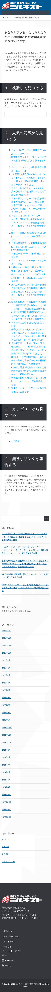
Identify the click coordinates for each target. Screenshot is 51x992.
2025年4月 (6, 698)
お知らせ (15, 441)
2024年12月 (7, 727)
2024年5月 (6, 780)
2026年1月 (6, 630)
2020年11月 (7, 817)
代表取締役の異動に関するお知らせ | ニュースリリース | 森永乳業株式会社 (28, 381)
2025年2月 (6, 712)
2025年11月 (7, 645)
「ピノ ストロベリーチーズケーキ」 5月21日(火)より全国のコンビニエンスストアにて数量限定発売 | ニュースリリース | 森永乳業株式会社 (28, 223)
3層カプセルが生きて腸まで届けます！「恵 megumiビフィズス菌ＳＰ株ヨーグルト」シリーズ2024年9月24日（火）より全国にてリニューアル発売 (28, 274)
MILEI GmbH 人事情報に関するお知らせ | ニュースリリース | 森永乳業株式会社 (25, 575)
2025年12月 (7, 638)
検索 (46, 518)
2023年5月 (6, 810)
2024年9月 (6, 750)
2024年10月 (7, 742)
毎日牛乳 (5, 854)
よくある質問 (9, 941)
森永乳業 (5, 847)
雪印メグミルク (8, 862)
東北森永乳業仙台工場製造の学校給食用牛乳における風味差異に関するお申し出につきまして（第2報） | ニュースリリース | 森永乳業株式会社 (28, 291)
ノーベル (5, 839)
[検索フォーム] (23, 114)
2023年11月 (7, 802)
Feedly (8, 966)
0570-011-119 (22, 911)
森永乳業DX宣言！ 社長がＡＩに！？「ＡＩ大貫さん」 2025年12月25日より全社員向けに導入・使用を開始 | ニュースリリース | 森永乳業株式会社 (25, 564)
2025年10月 (7, 653)
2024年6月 (6, 772)
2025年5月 (6, 690)
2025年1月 (6, 720)
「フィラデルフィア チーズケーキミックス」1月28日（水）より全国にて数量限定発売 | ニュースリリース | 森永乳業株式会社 (25, 537)
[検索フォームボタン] (42, 115)
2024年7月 (6, 765)
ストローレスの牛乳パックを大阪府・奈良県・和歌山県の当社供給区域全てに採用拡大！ (28, 191)
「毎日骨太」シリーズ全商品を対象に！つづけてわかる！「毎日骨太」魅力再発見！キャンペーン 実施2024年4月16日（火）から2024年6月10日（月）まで (28, 205)
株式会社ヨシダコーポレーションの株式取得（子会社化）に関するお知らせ (28, 160)
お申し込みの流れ (11, 936)
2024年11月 (7, 735)
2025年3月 (6, 705)
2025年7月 (6, 675)
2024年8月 (6, 757)
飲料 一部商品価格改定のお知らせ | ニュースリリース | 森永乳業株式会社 (28, 236)
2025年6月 (6, 683)
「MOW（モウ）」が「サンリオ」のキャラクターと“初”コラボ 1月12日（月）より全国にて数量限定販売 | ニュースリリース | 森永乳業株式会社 (25, 550)
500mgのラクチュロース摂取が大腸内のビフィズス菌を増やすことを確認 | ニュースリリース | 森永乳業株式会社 (25, 588)
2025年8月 (6, 668)
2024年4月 (6, 787)
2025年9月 (6, 660)
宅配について (9, 931)
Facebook (9, 960)
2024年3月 (6, 795)
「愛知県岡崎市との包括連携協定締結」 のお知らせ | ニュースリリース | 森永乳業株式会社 (28, 246)
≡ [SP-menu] (25, 12)
